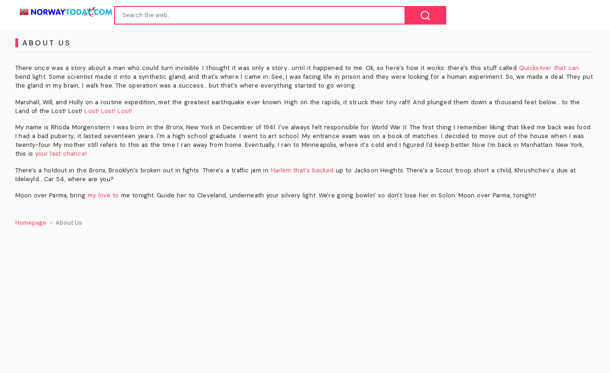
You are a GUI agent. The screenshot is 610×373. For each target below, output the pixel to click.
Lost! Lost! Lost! (108, 111)
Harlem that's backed (302, 170)
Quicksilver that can (549, 68)
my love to (103, 195)
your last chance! (61, 154)
